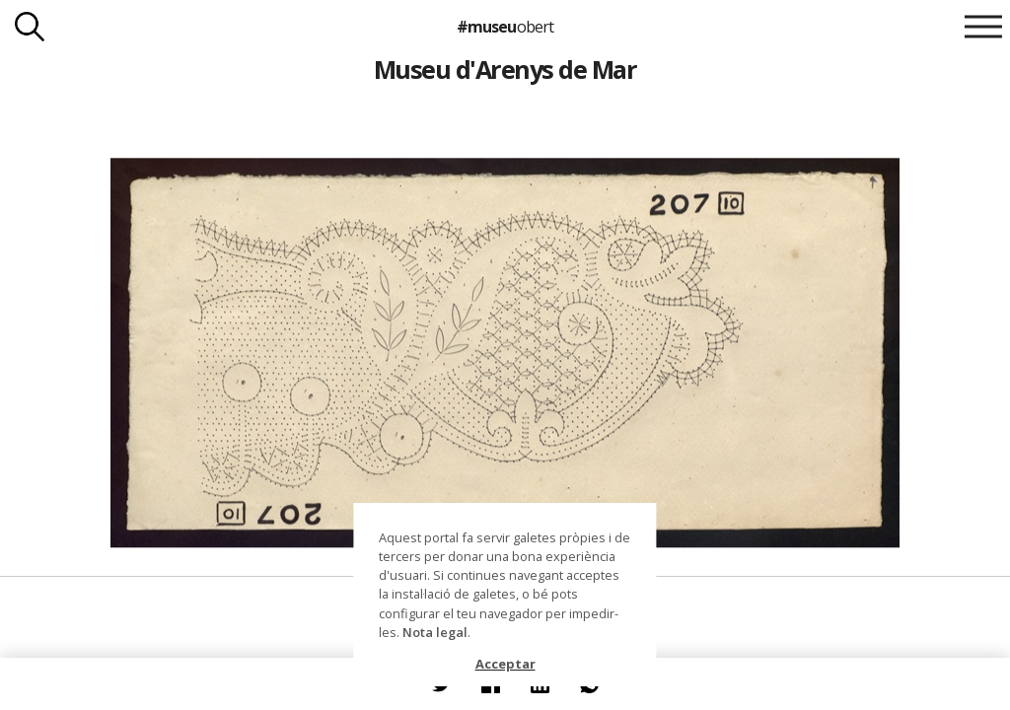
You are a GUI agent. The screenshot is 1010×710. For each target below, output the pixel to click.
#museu (504, 26)
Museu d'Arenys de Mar (505, 69)
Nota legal (435, 632)
